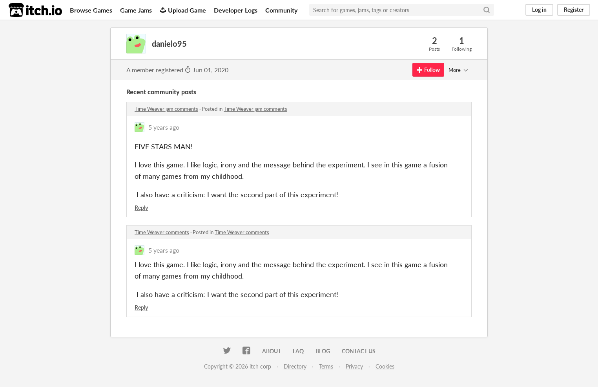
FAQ (298, 351)
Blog (322, 351)
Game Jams (136, 10)
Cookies (385, 366)
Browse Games (91, 10)
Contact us (359, 351)
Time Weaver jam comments (166, 109)
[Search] (486, 10)
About (271, 351)
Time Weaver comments (162, 232)
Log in (539, 9)
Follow (428, 69)
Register (573, 9)
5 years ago (163, 127)
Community (281, 10)
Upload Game (183, 10)
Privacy (354, 366)
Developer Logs (235, 10)
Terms (326, 366)
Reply (141, 207)
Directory (295, 366)
